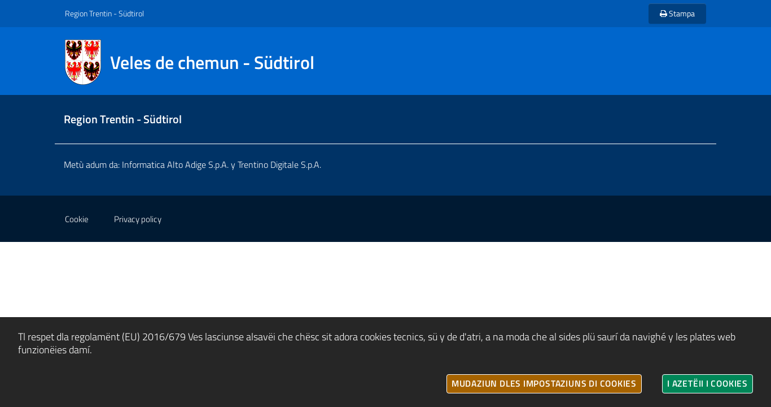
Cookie (77, 219)
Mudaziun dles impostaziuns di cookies (544, 383)
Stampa (677, 13)
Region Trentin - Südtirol (104, 13)
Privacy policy (137, 219)
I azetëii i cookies (707, 383)
